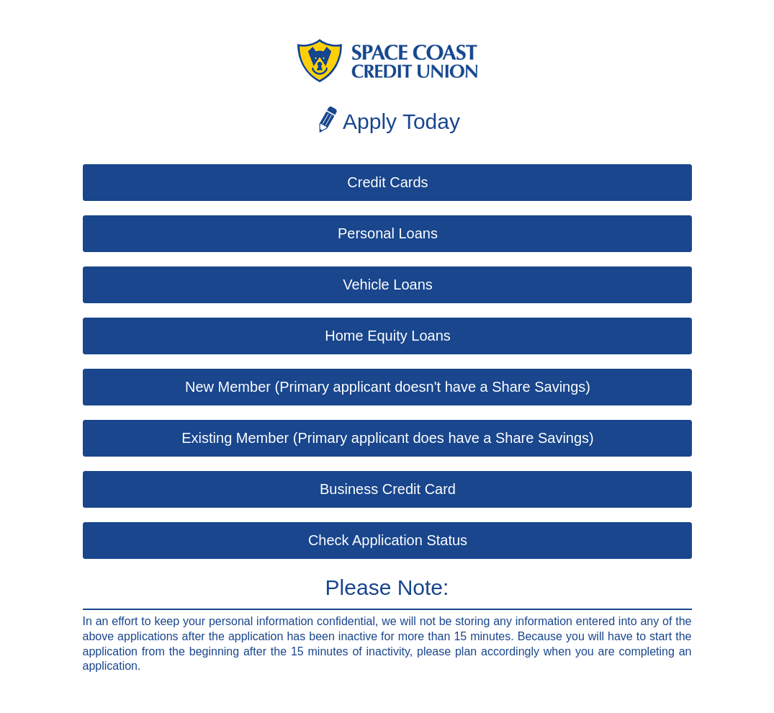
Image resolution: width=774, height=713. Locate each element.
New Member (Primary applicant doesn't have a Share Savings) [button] (387, 387)
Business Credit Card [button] (388, 489)
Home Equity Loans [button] (388, 336)
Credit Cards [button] (387, 182)
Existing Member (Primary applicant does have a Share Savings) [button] (387, 438)
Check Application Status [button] (387, 540)
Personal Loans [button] (388, 233)
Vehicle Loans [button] (388, 284)
